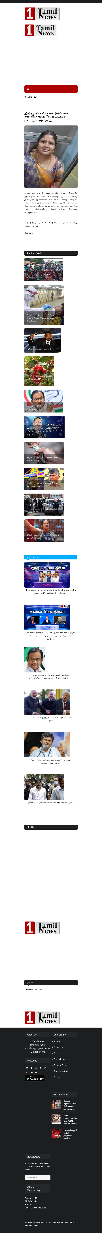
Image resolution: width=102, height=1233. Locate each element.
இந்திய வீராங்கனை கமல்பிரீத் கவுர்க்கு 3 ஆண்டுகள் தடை (44, 536)
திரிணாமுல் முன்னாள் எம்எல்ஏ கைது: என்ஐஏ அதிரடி (50, 802)
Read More (39, 1051)
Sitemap (56, 1077)
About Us (56, 1041)
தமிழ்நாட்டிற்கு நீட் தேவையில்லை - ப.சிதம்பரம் (42, 407)
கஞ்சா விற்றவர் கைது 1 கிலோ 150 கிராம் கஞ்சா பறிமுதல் (44, 459)
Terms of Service (60, 1065)
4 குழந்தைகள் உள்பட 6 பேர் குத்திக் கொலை (42, 510)
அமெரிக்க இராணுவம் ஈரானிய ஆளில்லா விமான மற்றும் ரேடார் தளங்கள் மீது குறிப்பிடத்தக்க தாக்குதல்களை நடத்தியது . (51, 635)
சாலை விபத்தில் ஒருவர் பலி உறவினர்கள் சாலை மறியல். (39, 276)
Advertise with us (60, 1071)
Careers (56, 1053)
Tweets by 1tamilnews (33, 989)
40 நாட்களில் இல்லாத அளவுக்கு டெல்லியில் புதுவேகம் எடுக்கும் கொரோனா (40, 318)
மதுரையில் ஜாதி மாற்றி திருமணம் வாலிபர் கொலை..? (70, 1135)
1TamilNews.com (41, 1222)
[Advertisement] (51, 62)
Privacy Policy (58, 1059)
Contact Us (57, 1047)
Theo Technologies (31, 1226)
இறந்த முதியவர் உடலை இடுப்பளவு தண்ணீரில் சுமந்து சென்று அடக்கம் (46, 115)
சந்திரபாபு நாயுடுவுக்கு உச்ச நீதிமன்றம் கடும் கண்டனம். (43, 484)
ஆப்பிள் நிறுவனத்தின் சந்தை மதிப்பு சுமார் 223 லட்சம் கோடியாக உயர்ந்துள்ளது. (39, 379)
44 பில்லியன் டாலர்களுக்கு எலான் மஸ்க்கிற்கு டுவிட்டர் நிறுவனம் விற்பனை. (41, 431)
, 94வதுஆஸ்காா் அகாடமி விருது (41, 349)
